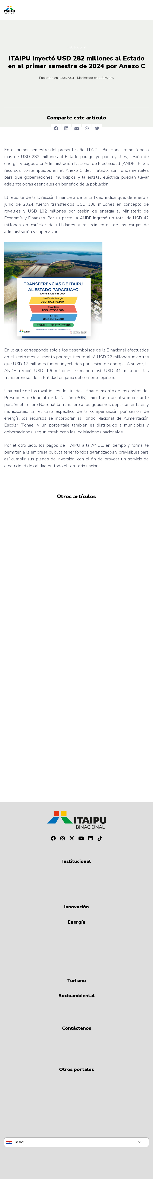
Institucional (76, 47)
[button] (56, 128)
